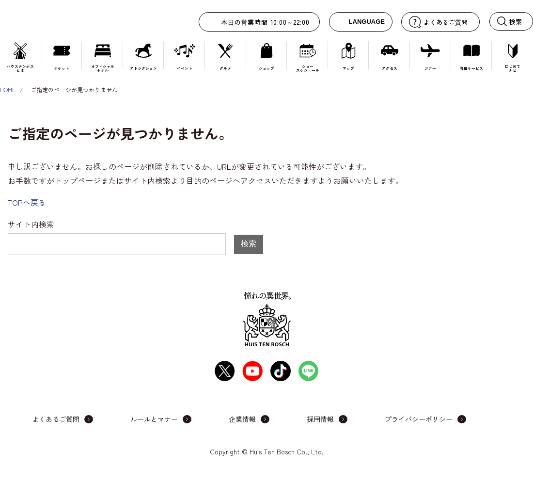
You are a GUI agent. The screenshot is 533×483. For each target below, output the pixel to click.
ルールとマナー (154, 419)
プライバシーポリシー (419, 419)
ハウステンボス (67, 20)
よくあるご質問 (55, 419)
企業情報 (242, 419)
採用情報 (320, 419)
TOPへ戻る (27, 202)
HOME (8, 89)
